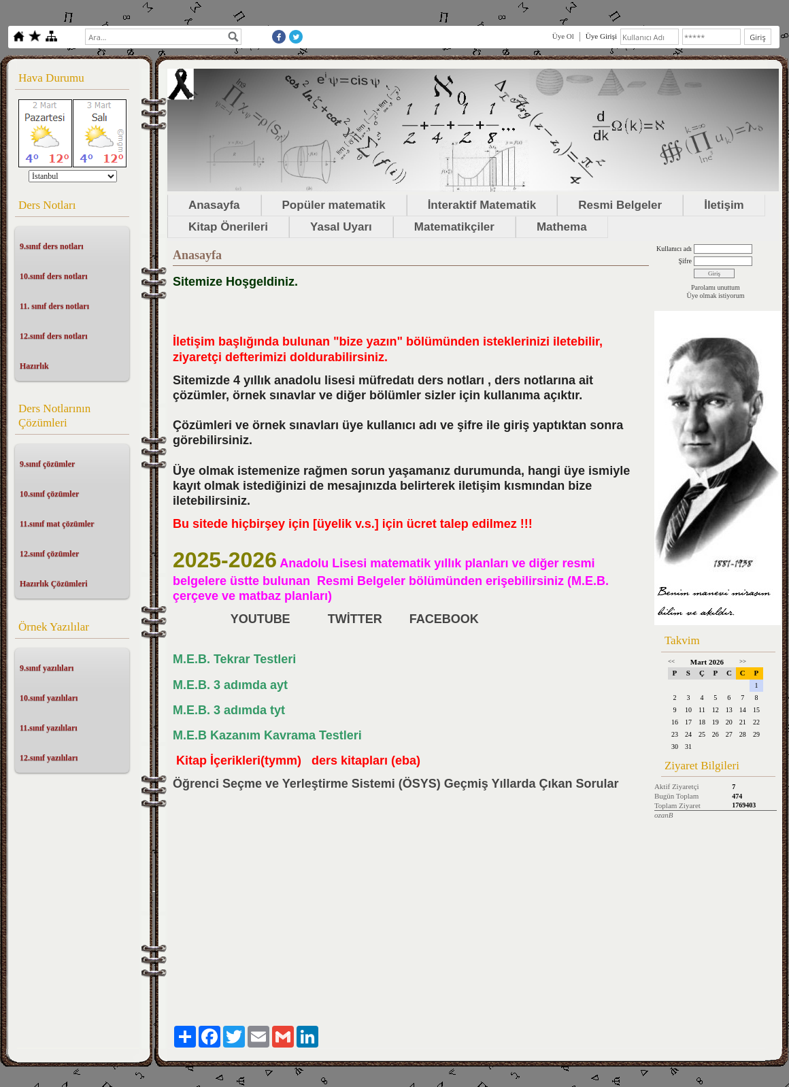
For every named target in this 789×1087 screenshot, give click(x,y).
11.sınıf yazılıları (49, 728)
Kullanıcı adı (674, 248)
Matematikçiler (454, 226)
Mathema (562, 226)
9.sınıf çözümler (47, 464)
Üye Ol (563, 36)
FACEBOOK (445, 619)
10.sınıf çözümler (49, 494)
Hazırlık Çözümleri (54, 583)
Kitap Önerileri (228, 226)
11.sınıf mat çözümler (57, 524)
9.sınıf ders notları (52, 246)
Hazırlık (34, 366)
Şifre (684, 261)
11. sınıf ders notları (54, 306)
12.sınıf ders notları (54, 336)
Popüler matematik (334, 205)
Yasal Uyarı (341, 226)
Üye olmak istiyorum (715, 295)
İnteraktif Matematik (482, 205)
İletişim (724, 205)
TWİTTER (355, 619)
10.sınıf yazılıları (49, 698)
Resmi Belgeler (620, 205)
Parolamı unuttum (715, 287)
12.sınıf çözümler (49, 553)
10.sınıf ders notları (54, 276)
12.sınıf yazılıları (49, 758)
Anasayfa (214, 205)
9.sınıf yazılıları (46, 668)
